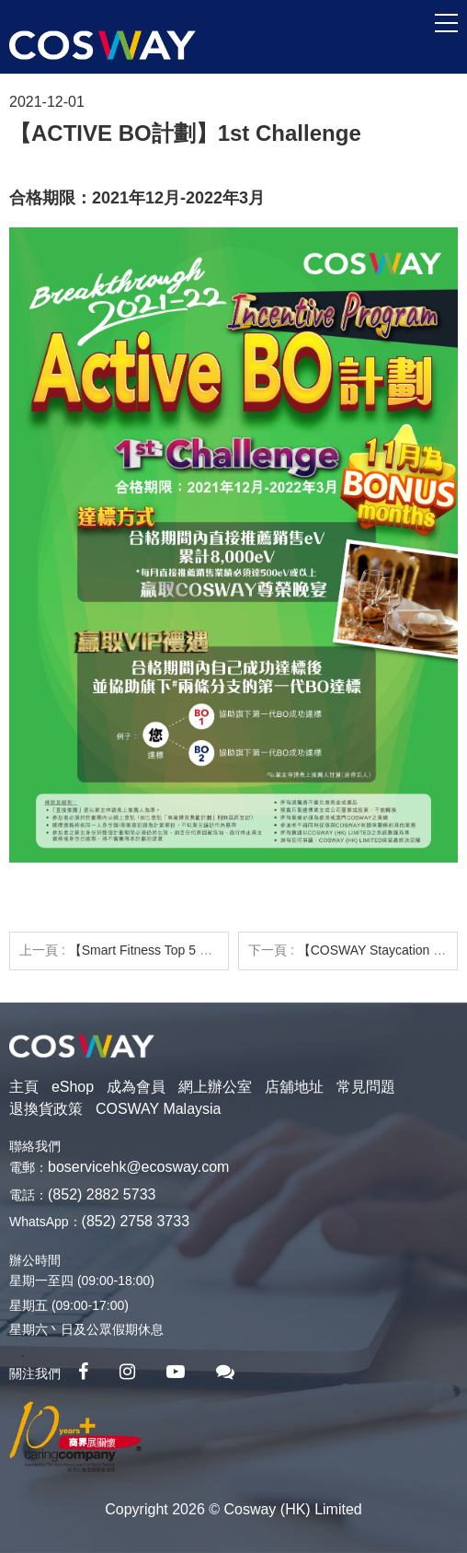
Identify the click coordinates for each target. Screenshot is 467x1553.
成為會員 (136, 1087)
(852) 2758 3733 (135, 1221)
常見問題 (365, 1087)
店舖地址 (294, 1087)
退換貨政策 (46, 1109)
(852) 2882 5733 (101, 1194)
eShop (72, 1087)
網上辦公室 (215, 1087)
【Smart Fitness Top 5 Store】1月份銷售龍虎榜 (204, 950)
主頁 (24, 1087)
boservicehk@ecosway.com (138, 1167)
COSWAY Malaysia (159, 1109)
